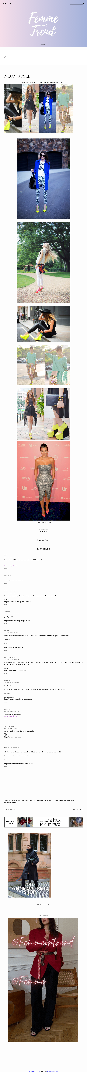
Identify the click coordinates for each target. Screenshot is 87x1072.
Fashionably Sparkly (11, 566)
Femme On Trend (35, 1071)
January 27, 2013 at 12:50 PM (11, 614)
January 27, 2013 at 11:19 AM (11, 593)
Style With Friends (10, 716)
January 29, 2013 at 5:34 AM (11, 749)
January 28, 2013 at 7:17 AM (11, 711)
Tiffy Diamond (9, 726)
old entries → (76, 809)
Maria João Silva (10, 591)
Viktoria (7, 612)
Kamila (6, 631)
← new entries (11, 809)
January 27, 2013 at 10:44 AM (11, 578)
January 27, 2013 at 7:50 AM (11, 557)
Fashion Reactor (10, 657)
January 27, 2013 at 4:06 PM (11, 659)
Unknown (7, 576)
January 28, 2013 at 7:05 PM (11, 728)
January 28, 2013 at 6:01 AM (11, 682)
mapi (5, 555)
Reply (5, 568)
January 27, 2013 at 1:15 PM (11, 632)
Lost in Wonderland (11, 747)
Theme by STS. (52, 1071)
